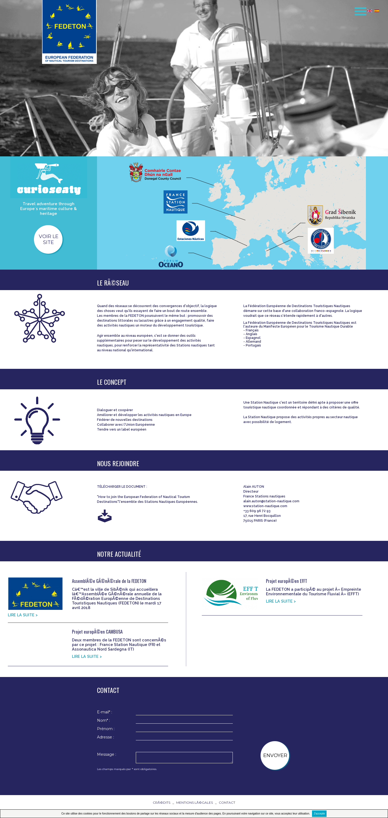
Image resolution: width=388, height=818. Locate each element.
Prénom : (106, 728)
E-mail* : (104, 712)
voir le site (48, 239)
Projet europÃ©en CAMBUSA (97, 631)
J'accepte (319, 813)
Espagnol (253, 338)
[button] (357, 9)
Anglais (251, 334)
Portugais (253, 345)
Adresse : (105, 737)
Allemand (253, 341)
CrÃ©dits (161, 802)
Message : (106, 754)
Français (252, 330)
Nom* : (103, 720)
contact (227, 802)
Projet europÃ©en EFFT (286, 581)
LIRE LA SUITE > (23, 615)
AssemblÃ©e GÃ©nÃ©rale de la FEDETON (109, 581)
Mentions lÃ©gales (194, 802)
